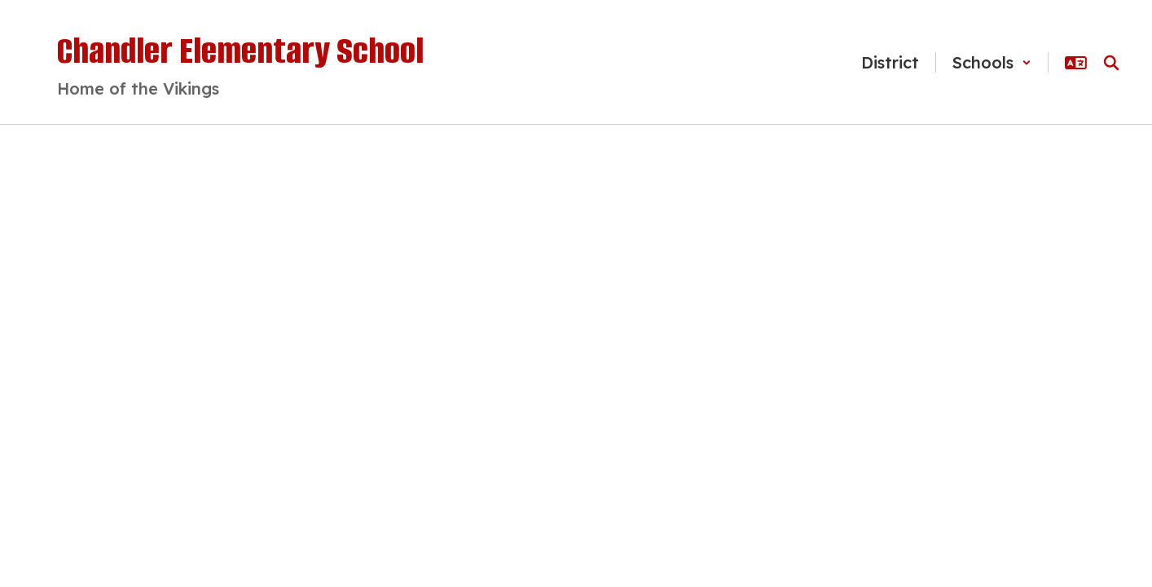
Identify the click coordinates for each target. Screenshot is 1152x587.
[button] (991, 62)
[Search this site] (1111, 63)
